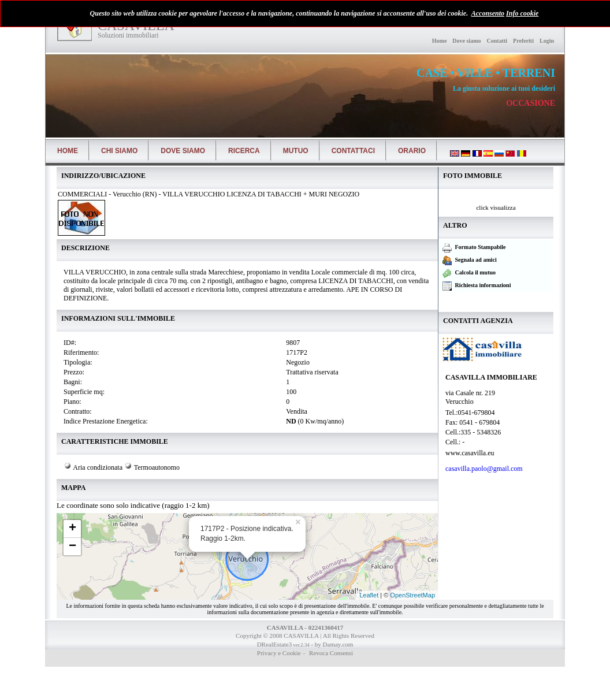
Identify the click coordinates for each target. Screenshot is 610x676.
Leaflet (368, 595)
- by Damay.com (332, 644)
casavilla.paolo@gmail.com (485, 469)
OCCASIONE (530, 103)
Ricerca (244, 151)
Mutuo (295, 151)
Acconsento (487, 13)
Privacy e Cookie (279, 652)
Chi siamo (119, 151)
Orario (412, 151)
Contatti (497, 41)
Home (439, 41)
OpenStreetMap (412, 595)
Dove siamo (466, 41)
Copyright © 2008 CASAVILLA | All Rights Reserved (305, 635)
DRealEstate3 (274, 644)
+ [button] (72, 528)
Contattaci (353, 151)
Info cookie (522, 13)
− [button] (72, 546)
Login (547, 41)
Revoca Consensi (330, 652)
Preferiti (523, 41)
